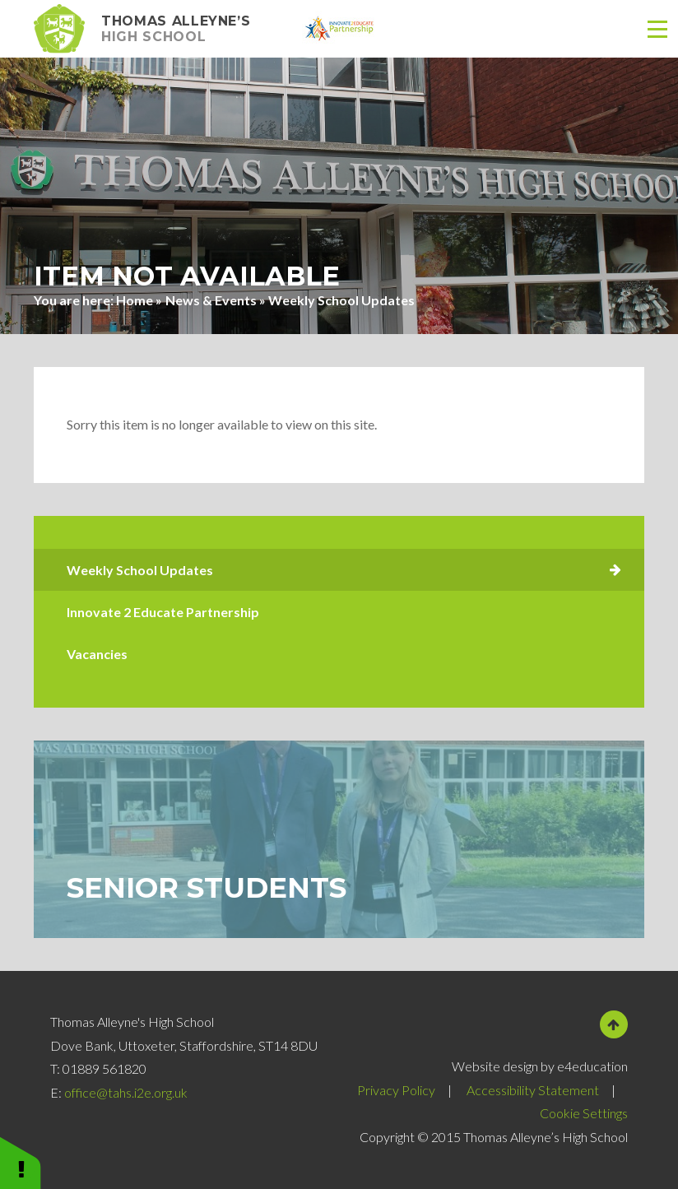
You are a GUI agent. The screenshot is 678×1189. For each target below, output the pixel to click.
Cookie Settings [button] (584, 1113)
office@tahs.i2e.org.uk (126, 1092)
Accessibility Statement (533, 1090)
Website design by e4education (540, 1066)
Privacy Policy (396, 1090)
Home (134, 300)
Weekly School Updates (341, 300)
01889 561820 (104, 1068)
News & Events (211, 300)
